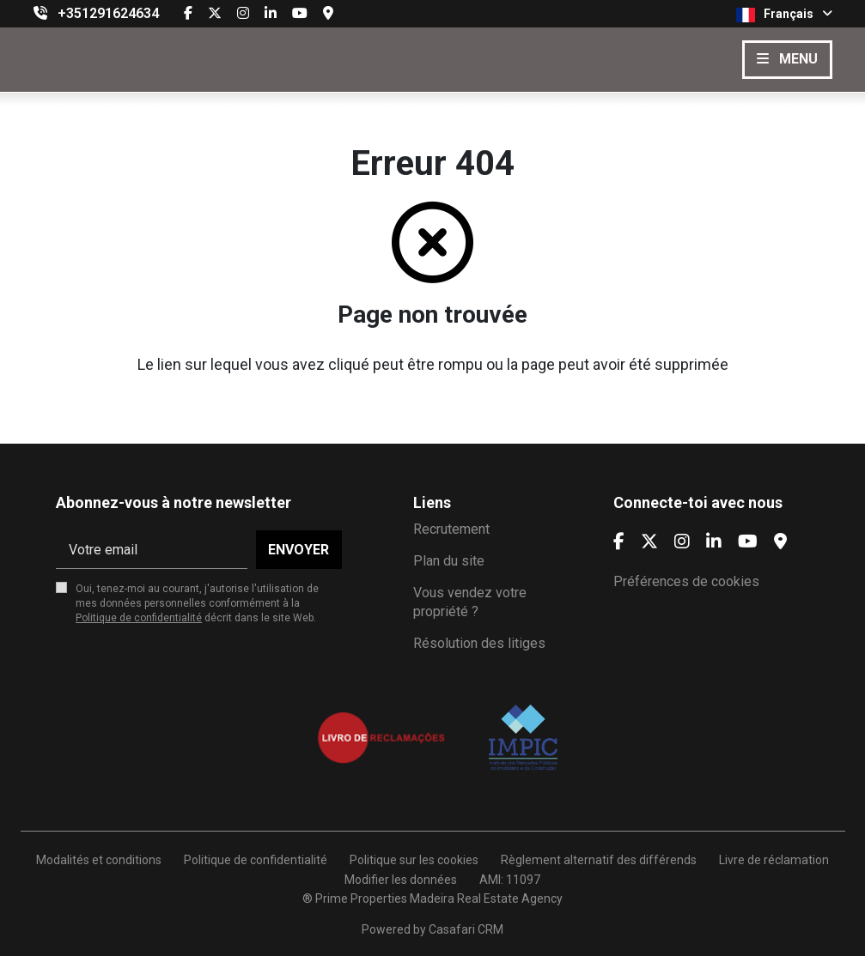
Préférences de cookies (686, 581)
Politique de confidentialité (139, 618)
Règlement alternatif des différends (599, 860)
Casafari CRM (466, 929)
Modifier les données (400, 879)
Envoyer (298, 550)
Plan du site (448, 561)
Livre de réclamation (774, 860)
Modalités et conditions (98, 860)
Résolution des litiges (479, 643)
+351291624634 (108, 13)
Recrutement (451, 529)
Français (784, 14)
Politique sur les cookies (414, 860)
